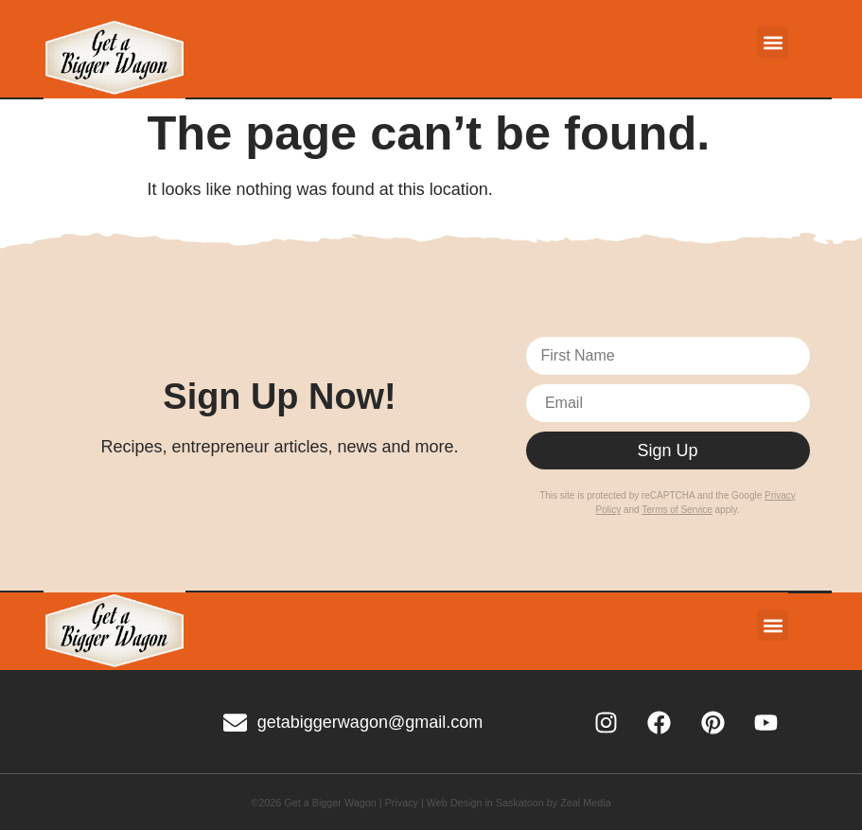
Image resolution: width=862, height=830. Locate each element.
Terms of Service (677, 509)
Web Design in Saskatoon (485, 802)
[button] (772, 42)
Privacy (401, 802)
